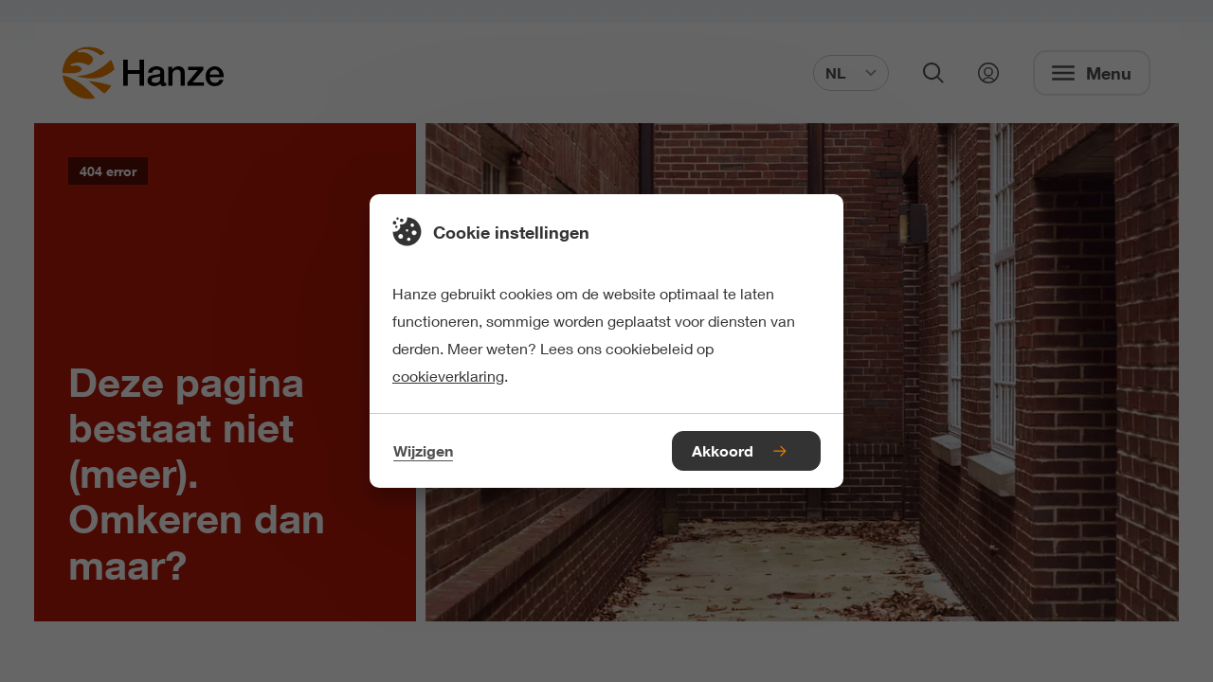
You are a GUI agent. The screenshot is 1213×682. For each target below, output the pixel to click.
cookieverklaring (448, 376)
